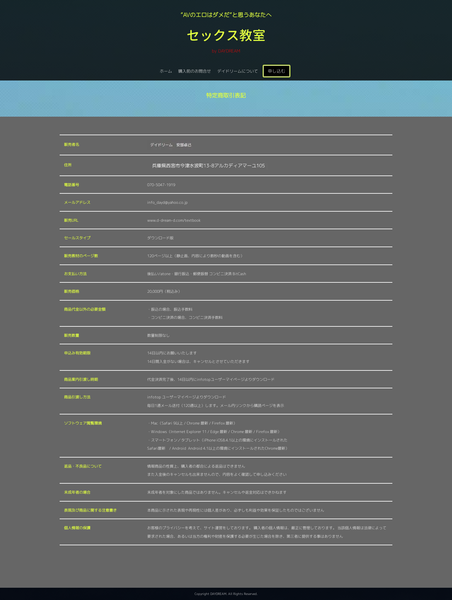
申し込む (276, 71)
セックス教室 (226, 35)
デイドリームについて (237, 71)
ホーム (166, 71)
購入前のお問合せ (194, 71)
